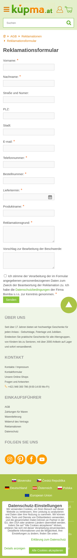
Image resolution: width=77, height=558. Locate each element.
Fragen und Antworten (17, 381)
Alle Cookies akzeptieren (47, 550)
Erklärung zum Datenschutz (48, 539)
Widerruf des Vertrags (17, 421)
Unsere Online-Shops (16, 376)
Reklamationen (13, 426)
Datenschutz (11, 431)
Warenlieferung (13, 416)
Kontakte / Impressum (17, 367)
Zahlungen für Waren (16, 411)
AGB (7, 406)
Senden (11, 299)
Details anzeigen (14, 548)
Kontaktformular (13, 372)
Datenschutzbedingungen (33, 289)
